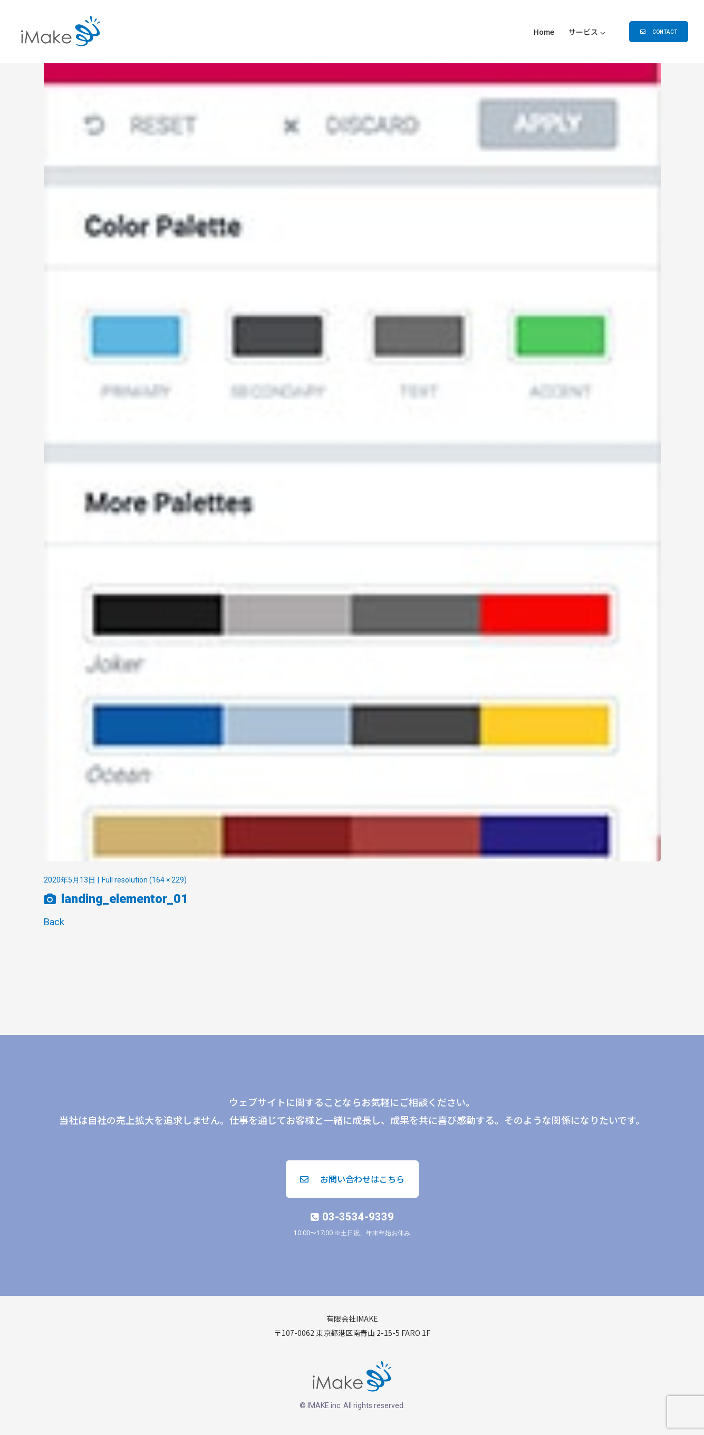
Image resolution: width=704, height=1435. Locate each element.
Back (54, 921)
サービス (583, 31)
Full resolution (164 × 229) (144, 880)
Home (544, 31)
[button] (658, 31)
